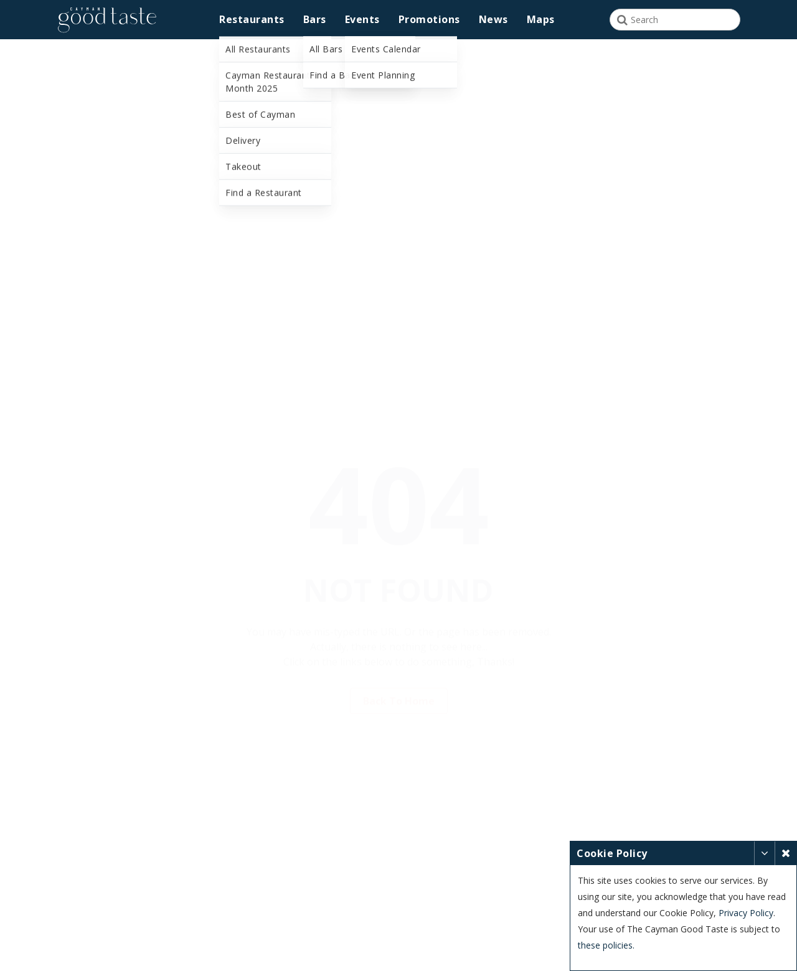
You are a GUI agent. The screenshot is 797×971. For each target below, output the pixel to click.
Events (362, 19)
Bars (314, 19)
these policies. (606, 945)
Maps (541, 19)
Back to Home (399, 682)
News (493, 19)
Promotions (429, 19)
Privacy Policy (746, 913)
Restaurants (252, 19)
